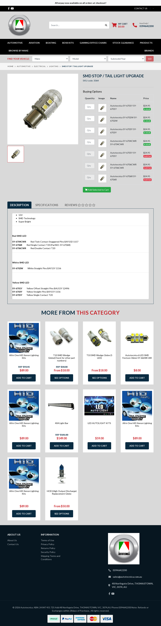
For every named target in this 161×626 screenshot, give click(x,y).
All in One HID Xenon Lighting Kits (24, 356)
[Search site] (106, 25)
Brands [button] (149, 50)
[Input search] (76, 25)
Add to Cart (24, 377)
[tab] (19, 205)
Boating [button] (51, 42)
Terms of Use (47, 540)
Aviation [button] (34, 42)
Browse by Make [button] (18, 50)
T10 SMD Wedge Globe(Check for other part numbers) (61, 358)
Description (19, 205)
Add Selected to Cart (97, 189)
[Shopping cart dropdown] (120, 25)
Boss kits (68, 42)
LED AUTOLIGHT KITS (99, 423)
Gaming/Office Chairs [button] (93, 42)
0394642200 (146, 25)
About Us (12, 540)
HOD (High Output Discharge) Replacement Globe (62, 492)
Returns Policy (48, 548)
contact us (140, 8)
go (150, 58)
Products (146, 42)
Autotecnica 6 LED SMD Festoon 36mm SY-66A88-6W (137, 356)
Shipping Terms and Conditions (50, 558)
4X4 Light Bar (61, 423)
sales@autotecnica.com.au (127, 576)
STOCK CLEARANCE (123, 42)
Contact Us (13, 544)
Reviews (80, 205)
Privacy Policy (47, 544)
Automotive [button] (15, 42)
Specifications (46, 205)
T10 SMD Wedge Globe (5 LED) (99, 356)
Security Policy (48, 552)
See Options (61, 377)
